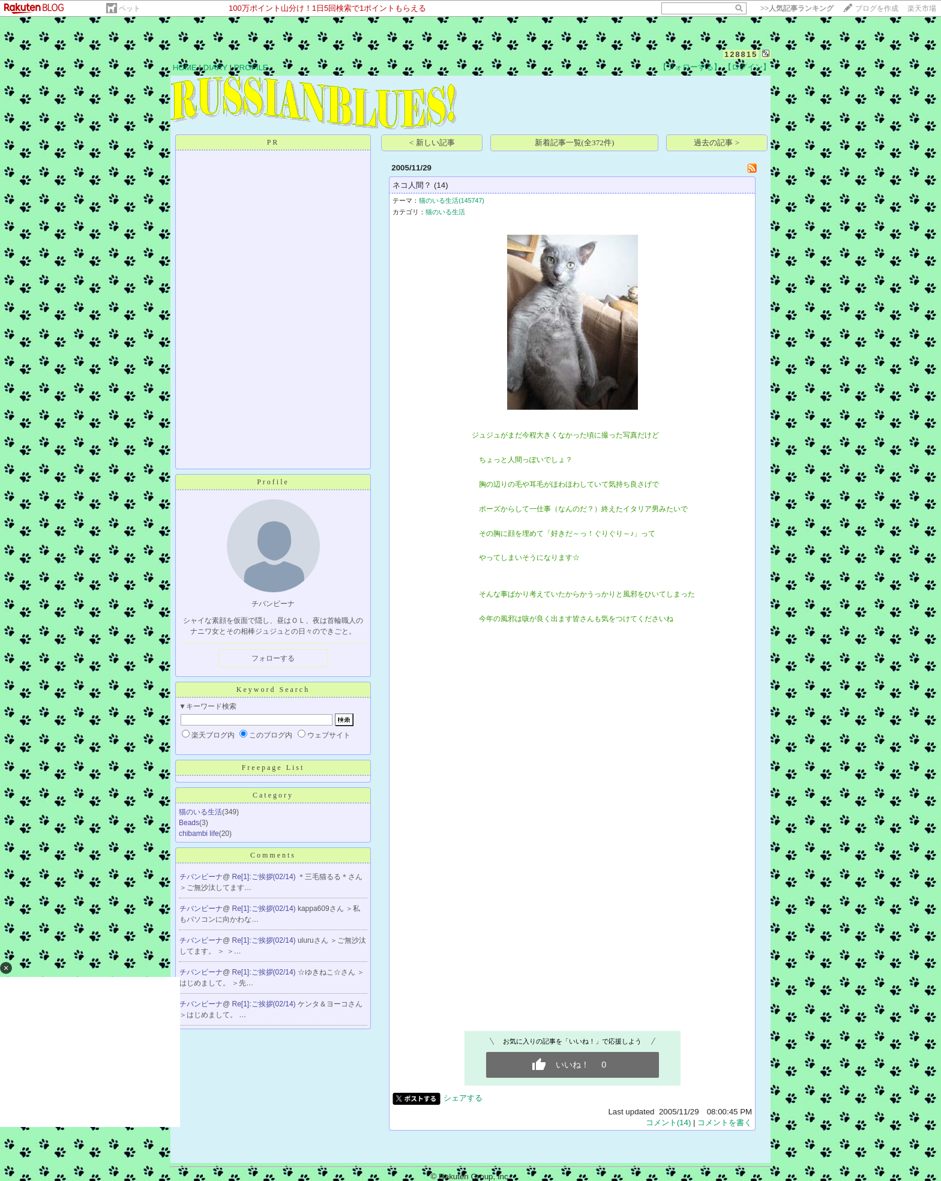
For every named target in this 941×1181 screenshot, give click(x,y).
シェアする (463, 1097)
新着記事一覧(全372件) (575, 142)
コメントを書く (724, 1122)
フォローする (273, 658)
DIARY (215, 67)
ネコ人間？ (411, 185)
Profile (273, 482)
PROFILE (251, 67)
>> (797, 8)
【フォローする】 (690, 66)
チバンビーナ (201, 877)
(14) (441, 185)
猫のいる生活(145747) (451, 200)
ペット (129, 8)
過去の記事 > (716, 142)
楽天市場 (921, 8)
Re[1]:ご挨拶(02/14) (265, 877)
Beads (189, 823)
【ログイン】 (747, 66)
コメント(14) (668, 1122)
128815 (740, 54)
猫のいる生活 (200, 812)
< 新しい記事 (432, 142)
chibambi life (199, 833)
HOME (185, 67)
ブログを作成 (876, 8)
